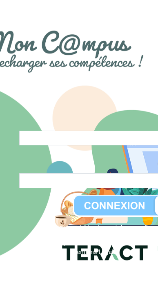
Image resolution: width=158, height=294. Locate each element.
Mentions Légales (95, 252)
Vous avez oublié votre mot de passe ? (96, 227)
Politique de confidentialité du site (94, 242)
